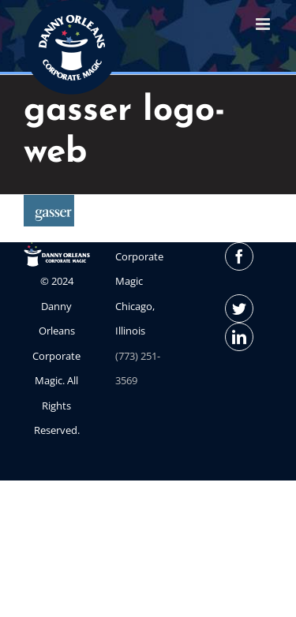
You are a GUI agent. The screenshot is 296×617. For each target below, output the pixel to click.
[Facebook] (239, 256)
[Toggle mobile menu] (264, 24)
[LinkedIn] (239, 337)
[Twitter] (239, 308)
